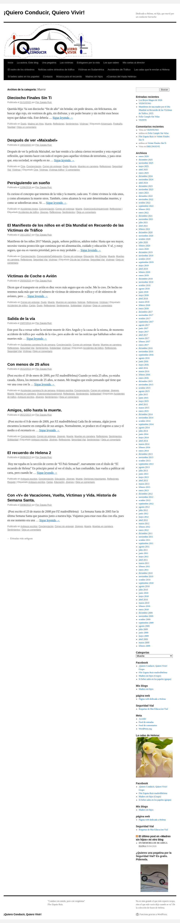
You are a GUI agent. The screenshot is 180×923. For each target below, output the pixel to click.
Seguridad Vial (40, 259)
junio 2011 (143, 553)
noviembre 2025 (146, 163)
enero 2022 (144, 212)
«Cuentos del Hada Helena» (121, 76)
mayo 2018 (144, 295)
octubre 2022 (144, 202)
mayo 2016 (144, 364)
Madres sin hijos (94, 76)
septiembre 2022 (146, 206)
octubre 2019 (144, 259)
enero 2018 (144, 308)
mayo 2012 (144, 517)
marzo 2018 (144, 302)
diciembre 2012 (146, 493)
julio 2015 (143, 394)
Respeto (11, 482)
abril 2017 (143, 335)
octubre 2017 (144, 318)
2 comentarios (73, 170)
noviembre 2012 (146, 497)
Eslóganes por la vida (88, 62)
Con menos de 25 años (28, 364)
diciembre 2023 (146, 186)
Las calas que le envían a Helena (151, 69)
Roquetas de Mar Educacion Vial (153, 709)
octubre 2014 (144, 421)
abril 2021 (143, 226)
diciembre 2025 (146, 159)
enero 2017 (144, 345)
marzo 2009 (144, 642)
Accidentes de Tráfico (119, 69)
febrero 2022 (144, 209)
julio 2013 (143, 470)
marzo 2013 (144, 484)
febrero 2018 (144, 305)
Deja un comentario (26, 127)
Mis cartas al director (134, 62)
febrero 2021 (144, 229)
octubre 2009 (144, 619)
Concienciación (33, 166)
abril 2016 (143, 368)
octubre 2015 (144, 388)
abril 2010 (143, 599)
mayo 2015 (144, 401)
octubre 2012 (144, 500)
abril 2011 (143, 560)
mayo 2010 (144, 596)
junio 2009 (143, 632)
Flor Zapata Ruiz (43, 102)
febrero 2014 (144, 447)
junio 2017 (143, 328)
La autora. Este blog (27, 62)
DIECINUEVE (153, 146)
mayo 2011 (144, 556)
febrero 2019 (144, 272)
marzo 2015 (144, 407)
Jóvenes (44, 212)
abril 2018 (143, 298)
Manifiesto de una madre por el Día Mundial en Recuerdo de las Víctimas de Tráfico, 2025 (155, 110)
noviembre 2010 (146, 576)
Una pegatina (49, 62)
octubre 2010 (144, 579)
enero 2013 (144, 490)
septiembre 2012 (146, 503)
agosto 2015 (144, 391)
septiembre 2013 (146, 464)
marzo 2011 (144, 563)
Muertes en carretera (88, 166)
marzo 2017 (144, 338)
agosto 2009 (144, 626)
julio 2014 (143, 431)
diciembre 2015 (146, 381)
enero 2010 (144, 609)
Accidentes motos (29, 209)
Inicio (10, 62)
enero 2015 (144, 411)
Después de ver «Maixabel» (32, 140)
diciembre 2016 (146, 348)
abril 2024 (143, 183)
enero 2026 (144, 156)
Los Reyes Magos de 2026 (150, 100)
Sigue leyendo (63, 117)
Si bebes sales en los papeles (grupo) (155, 679)
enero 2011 (144, 570)
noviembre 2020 (146, 235)
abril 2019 (143, 269)
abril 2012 (143, 520)
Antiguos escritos (64, 390)
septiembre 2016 (146, 355)
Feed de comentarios (148, 725)
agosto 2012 (144, 507)
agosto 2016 (144, 358)
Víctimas (84, 124)
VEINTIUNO (145, 103)
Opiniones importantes (95, 479)
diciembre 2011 (146, 533)
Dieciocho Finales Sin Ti (29, 98)
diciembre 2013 (146, 454)
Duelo (23, 124)
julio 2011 (143, 550)
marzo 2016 (144, 371)
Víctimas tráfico (56, 170)
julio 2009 (143, 629)
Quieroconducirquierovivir (96, 209)
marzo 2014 (144, 444)
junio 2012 (143, 513)
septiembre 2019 (146, 262)
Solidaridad (76, 305)
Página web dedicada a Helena (152, 699)
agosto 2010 (144, 586)
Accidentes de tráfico (28, 212)
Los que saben (111, 62)
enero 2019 (144, 275)
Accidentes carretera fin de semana (38, 344)
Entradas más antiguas (20, 538)
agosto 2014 (144, 427)
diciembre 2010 (146, 573)
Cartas (32, 305)
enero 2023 (144, 192)
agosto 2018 (144, 288)
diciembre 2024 (146, 176)
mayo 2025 (144, 166)
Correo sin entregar (52, 166)
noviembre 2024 (146, 179)
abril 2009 (143, 639)
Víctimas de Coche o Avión (32, 276)
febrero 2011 (144, 566)
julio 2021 (143, 222)
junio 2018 (143, 292)
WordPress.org (145, 728)
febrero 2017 (144, 341)
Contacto (48, 76)
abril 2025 (143, 169)
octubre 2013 (144, 460)
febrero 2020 (144, 245)
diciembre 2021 (146, 216)
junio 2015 (143, 398)
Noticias (81, 302)
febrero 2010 (144, 606)
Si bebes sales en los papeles (23, 76)
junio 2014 (143, 434)
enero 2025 (144, 173)
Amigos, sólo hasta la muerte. (34, 410)
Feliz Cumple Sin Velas (149, 116)
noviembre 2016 (146, 351)
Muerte (48, 124)
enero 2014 (144, 450)
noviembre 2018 (146, 282)
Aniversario (106, 124)
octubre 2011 (144, 540)
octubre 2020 (144, 239)
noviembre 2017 (146, 315)
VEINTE (143, 120)
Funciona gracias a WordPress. (153, 914)
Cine (23, 166)
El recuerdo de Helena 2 (29, 453)
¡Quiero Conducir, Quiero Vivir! (44, 12)
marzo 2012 (144, 523)
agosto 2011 (144, 546)
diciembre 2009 (146, 613)
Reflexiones (58, 124)
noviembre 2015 (146, 384)
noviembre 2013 (146, 457)
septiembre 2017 (146, 321)
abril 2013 (143, 480)
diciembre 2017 (146, 312)
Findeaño (117, 124)
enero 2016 (144, 378)
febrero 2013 (144, 487)
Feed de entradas (146, 722)
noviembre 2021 (146, 219)
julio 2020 (143, 242)
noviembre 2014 (146, 417)
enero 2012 (144, 530)
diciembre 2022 (146, 196)
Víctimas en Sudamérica (91, 69)
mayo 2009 (144, 636)
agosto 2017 (144, 325)
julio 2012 (143, 510)
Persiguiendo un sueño (28, 183)
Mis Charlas (101, 256)
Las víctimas (66, 62)
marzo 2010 (144, 603)
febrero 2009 (144, 646)
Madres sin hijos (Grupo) (150, 676)
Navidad (11, 127)
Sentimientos (72, 124)
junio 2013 (143, 474)
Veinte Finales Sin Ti (157, 143)
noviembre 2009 (146, 616)
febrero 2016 (144, 374)
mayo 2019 (144, 265)
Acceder (142, 719)
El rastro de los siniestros (21, 69)
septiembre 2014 (146, 424)
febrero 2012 (144, 527)
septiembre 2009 (146, 622)
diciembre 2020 (146, 232)
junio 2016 (143, 361)
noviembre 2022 (146, 199)
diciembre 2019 (146, 252)
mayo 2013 (144, 477)
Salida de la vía (21, 318)
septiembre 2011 (146, 543)
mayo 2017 (144, 331)
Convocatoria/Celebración (49, 256)
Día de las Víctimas (79, 259)
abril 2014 (143, 441)
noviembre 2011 (146, 536)
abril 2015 (143, 404)
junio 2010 (143, 593)
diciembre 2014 (146, 414)
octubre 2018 (144, 285)
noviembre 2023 (146, 189)
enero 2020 (144, 249)
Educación (89, 256)
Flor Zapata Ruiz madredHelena (153, 672)
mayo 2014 (144, 437)
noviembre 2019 (146, 255)
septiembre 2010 (146, 583)
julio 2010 (143, 589)
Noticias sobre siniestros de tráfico (56, 69)
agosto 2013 (144, 467)
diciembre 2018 (146, 278)
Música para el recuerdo (69, 76)
